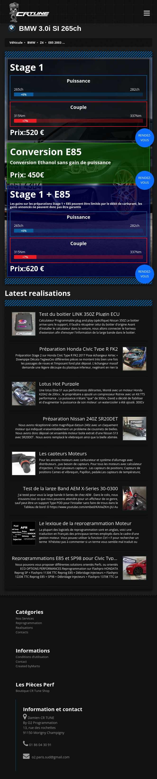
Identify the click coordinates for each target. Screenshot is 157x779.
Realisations (24, 627)
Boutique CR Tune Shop (32, 691)
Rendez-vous (144, 137)
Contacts (22, 632)
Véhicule (16, 42)
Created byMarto (28, 666)
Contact (21, 661)
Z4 (42, 42)
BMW (31, 42)
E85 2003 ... (56, 42)
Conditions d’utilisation (32, 657)
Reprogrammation (29, 623)
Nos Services (25, 618)
